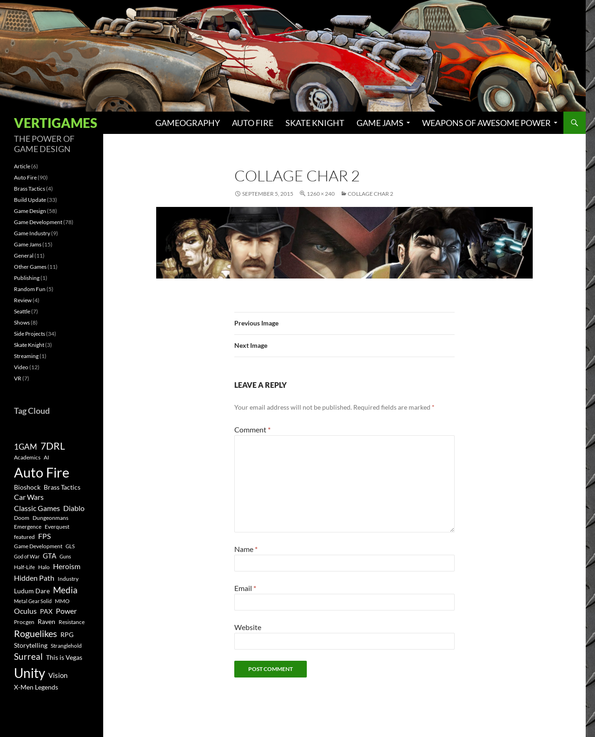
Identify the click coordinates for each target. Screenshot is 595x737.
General (23, 255)
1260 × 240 (321, 193)
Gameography (187, 123)
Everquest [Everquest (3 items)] (57, 526)
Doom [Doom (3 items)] (21, 517)
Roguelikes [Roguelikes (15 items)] (35, 633)
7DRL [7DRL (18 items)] (52, 446)
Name (246, 548)
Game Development (38, 222)
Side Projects (29, 333)
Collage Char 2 (370, 193)
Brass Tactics (29, 188)
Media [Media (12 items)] (65, 589)
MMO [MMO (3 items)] (62, 601)
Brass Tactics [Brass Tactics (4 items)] (62, 487)
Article (22, 166)
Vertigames (55, 123)
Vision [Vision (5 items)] (57, 675)
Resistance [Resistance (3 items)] (72, 621)
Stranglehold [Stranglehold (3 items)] (66, 645)
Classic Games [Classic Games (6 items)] (37, 508)
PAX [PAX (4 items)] (46, 611)
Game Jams (380, 123)
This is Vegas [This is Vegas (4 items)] (64, 657)
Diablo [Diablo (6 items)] (74, 508)
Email (245, 588)
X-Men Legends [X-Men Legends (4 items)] (36, 687)
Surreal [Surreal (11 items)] (28, 656)
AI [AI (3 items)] (46, 457)
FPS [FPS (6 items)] (44, 536)
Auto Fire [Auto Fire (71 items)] (41, 472)
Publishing (27, 277)
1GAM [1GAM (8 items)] (25, 446)
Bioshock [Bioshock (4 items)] (27, 487)
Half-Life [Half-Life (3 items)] (24, 567)
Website (247, 627)
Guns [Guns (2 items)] (65, 556)
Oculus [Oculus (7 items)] (25, 610)
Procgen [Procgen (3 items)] (24, 621)
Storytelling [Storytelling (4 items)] (30, 645)
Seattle (22, 311)
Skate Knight (314, 123)
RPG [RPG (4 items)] (66, 634)
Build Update (30, 199)
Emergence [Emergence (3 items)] (27, 526)
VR (17, 378)
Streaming (26, 355)
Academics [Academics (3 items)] (27, 457)
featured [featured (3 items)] (24, 536)
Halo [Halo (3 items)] (44, 567)
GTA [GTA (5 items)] (49, 555)
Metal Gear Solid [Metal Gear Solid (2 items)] (33, 601)
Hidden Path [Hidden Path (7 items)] (34, 577)
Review (23, 300)
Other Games (30, 266)
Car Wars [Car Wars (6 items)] (29, 497)
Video (21, 367)
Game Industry (32, 233)
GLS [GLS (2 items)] (70, 546)
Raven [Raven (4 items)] (46, 621)
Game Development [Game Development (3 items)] (38, 546)
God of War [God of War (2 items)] (27, 556)
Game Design (30, 210)
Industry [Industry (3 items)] (68, 578)
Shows (22, 322)
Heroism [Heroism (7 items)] (66, 566)
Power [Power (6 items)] (66, 611)
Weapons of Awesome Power (486, 123)
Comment (252, 429)
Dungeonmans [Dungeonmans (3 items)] (50, 517)
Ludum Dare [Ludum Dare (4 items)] (32, 591)
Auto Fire (252, 123)
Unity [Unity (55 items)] (29, 673)
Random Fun (30, 289)
